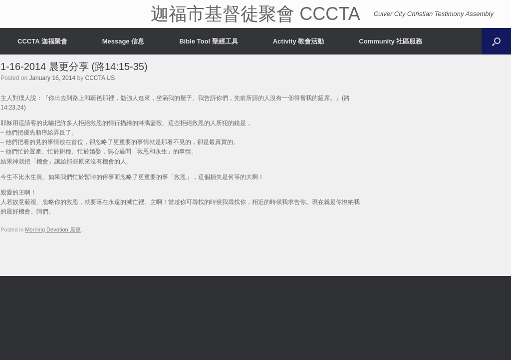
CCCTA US (100, 78)
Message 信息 (123, 41)
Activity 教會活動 (298, 41)
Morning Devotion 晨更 (53, 229)
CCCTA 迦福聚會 (42, 41)
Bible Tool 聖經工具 (208, 41)
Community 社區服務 (390, 41)
